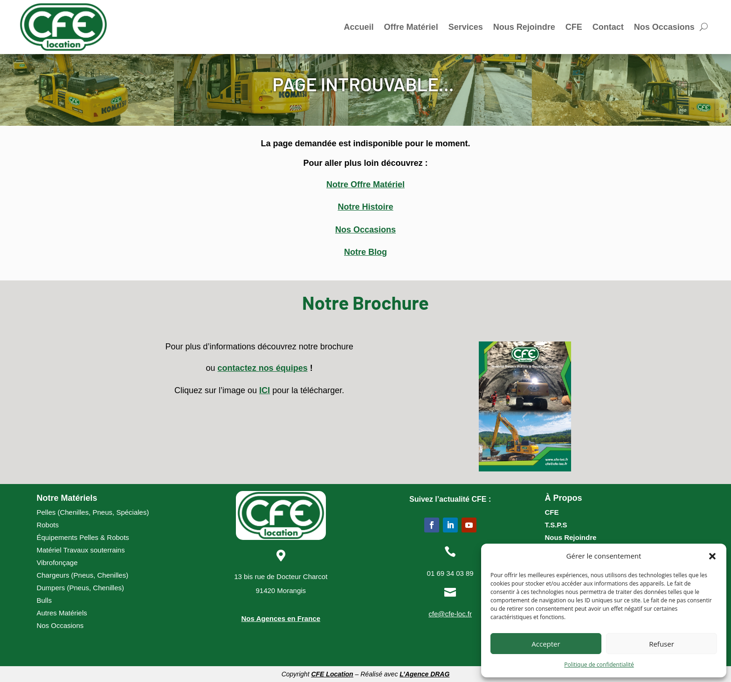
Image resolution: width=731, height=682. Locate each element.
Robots (47, 525)
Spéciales (131, 512)
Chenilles (74, 512)
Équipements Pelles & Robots (82, 537)
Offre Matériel (411, 27)
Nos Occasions (664, 27)
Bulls (44, 600)
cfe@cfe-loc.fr (450, 614)
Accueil (359, 27)
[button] (712, 556)
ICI (264, 390)
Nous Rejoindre (524, 27)
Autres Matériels (61, 613)
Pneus (102, 512)
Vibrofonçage (56, 562)
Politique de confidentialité (599, 664)
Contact (608, 27)
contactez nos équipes (263, 368)
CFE (573, 27)
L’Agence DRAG (424, 674)
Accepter (545, 643)
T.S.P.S (556, 525)
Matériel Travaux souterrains (80, 550)
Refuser (661, 643)
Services (465, 27)
